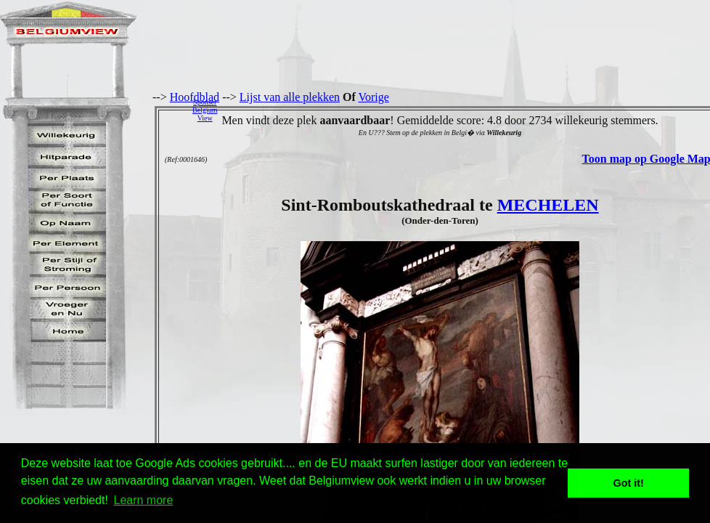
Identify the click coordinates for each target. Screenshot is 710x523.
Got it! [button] (628, 483)
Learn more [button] (144, 500)
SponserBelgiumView (204, 110)
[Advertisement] (467, 109)
